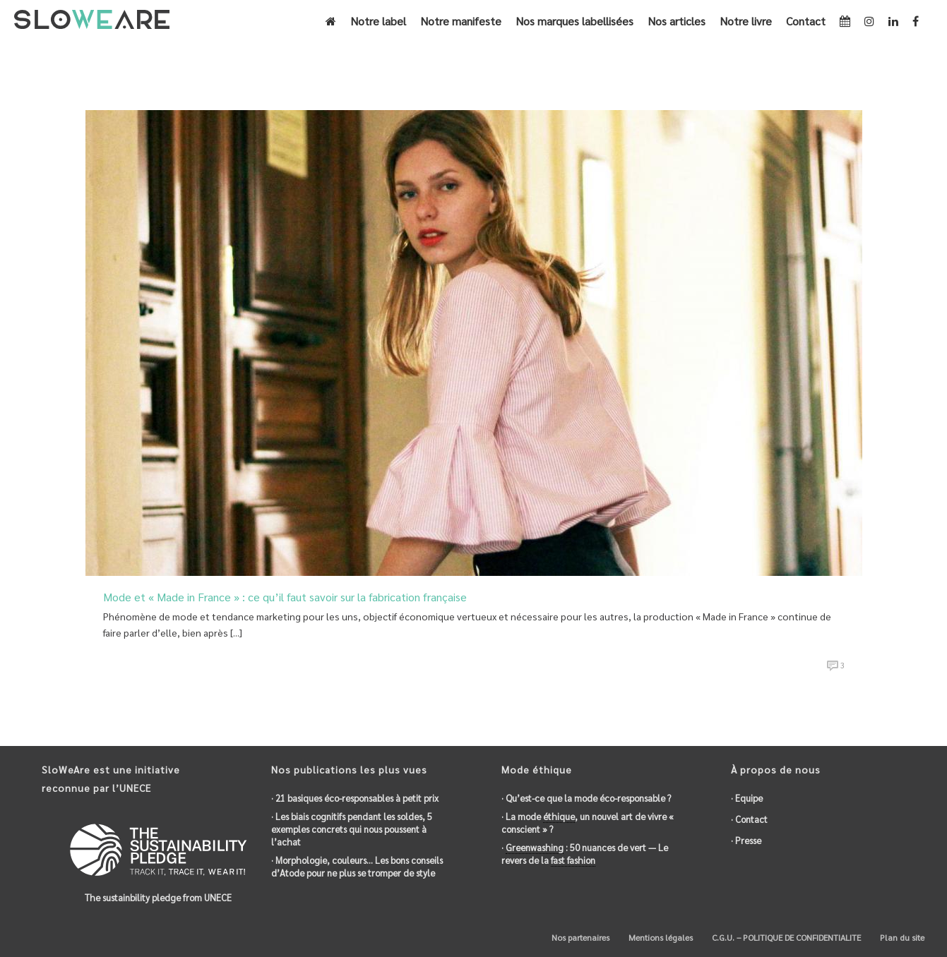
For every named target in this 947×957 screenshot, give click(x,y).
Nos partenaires (579, 937)
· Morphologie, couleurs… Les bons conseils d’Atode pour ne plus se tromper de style (357, 866)
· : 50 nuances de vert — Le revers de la (584, 854)
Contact (806, 20)
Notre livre (746, 20)
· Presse (746, 840)
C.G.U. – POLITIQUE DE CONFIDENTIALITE (785, 937)
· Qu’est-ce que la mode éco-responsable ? (586, 798)
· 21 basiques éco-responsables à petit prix (355, 798)
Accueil (631, 61)
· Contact (749, 819)
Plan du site (901, 937)
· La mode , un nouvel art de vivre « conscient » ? (587, 822)
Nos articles (676, 20)
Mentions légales (659, 937)
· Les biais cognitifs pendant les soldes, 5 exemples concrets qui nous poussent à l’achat (351, 829)
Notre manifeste (460, 20)
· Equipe (747, 798)
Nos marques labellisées (574, 20)
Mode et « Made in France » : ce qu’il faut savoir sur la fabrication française (285, 596)
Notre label (378, 20)
